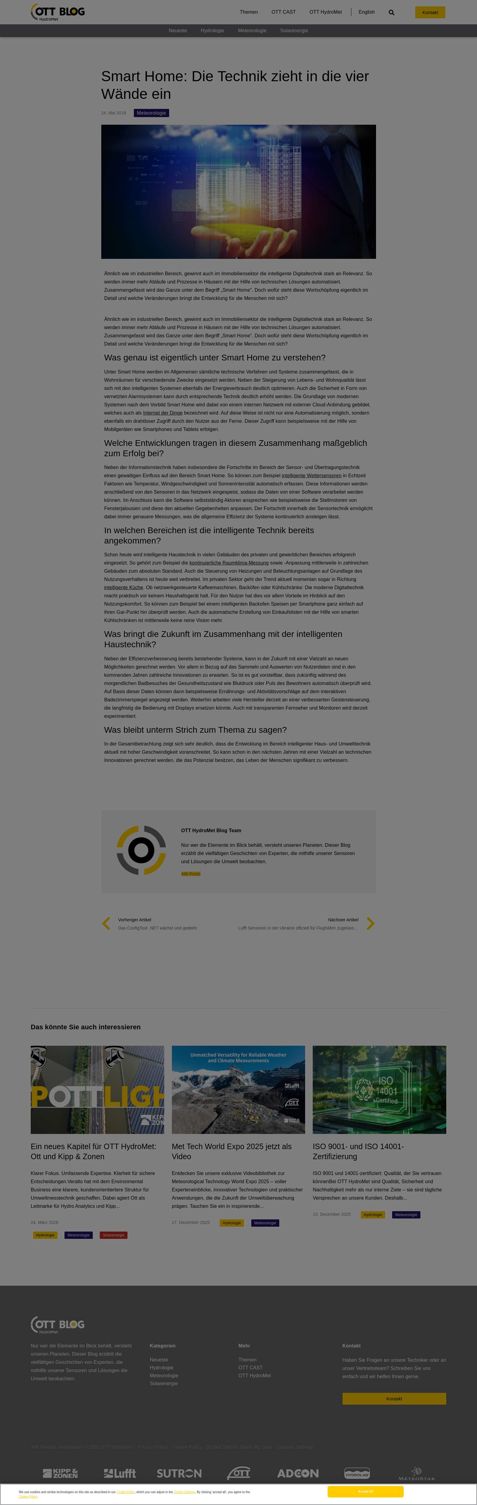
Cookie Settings (184, 1492)
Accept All (366, 1492)
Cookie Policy (126, 1492)
